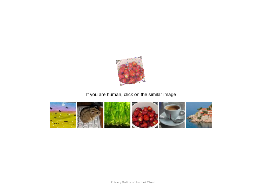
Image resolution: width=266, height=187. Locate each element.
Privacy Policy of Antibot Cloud (133, 182)
